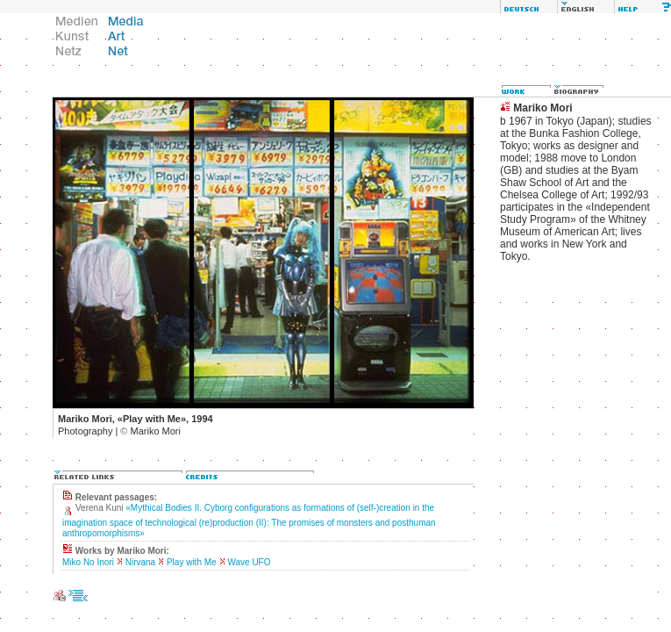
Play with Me (192, 562)
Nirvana (140, 562)
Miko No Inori (88, 562)
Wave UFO (248, 562)
